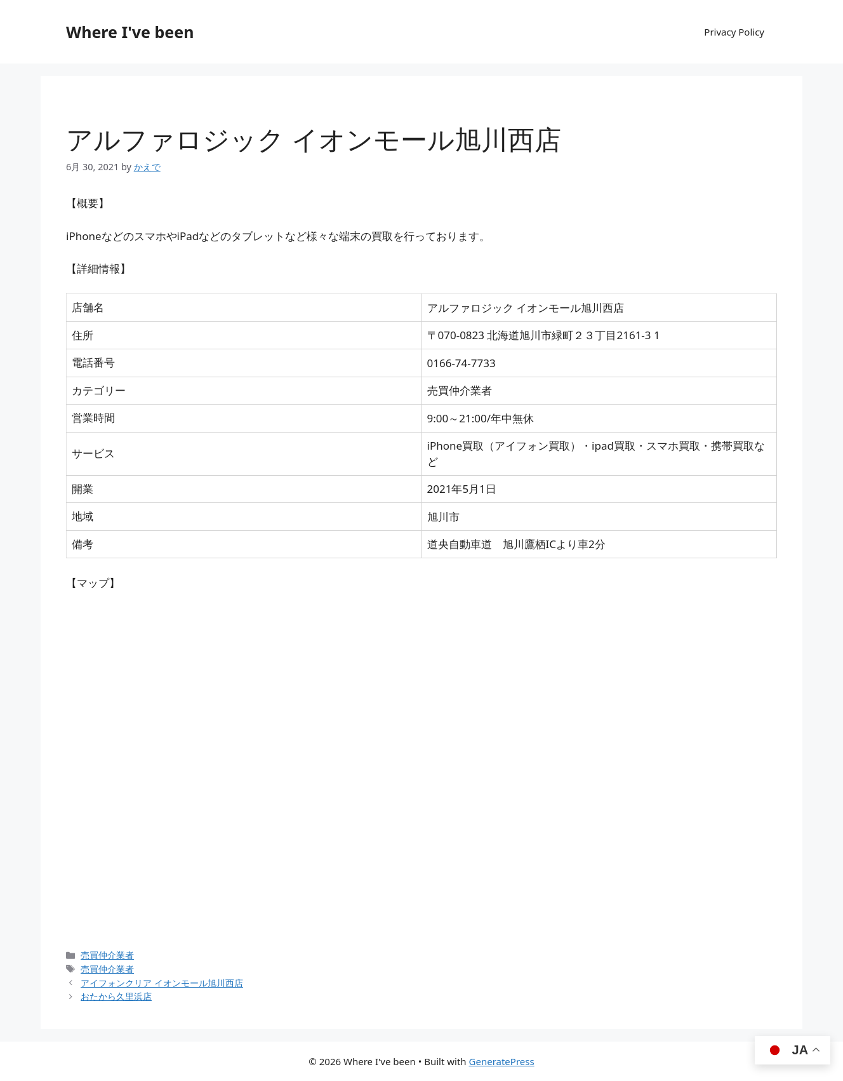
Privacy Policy (734, 31)
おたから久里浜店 (116, 996)
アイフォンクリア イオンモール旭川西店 (162, 983)
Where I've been (130, 32)
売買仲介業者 (107, 955)
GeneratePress (501, 1061)
